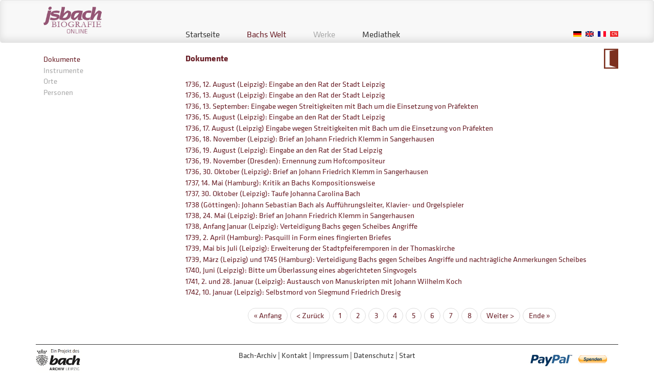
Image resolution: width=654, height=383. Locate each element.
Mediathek (381, 34)
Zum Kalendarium (610, 59)
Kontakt (295, 355)
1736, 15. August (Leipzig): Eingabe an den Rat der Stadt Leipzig (285, 116)
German (577, 34)
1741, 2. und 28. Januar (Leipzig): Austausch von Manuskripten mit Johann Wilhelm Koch (323, 281)
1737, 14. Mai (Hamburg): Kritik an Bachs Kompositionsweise (280, 182)
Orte (50, 81)
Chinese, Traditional (614, 34)
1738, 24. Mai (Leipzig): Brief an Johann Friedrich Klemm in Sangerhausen (299, 215)
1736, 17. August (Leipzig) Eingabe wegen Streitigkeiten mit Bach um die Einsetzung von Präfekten (339, 128)
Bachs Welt (266, 34)
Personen (58, 92)
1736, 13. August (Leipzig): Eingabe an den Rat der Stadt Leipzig (285, 94)
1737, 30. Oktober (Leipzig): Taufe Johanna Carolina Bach (272, 193)
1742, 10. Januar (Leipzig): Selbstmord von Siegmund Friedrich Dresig (293, 291)
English (590, 34)
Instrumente (63, 70)
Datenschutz (374, 355)
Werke (324, 34)
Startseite (202, 34)
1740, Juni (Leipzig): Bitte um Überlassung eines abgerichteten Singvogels (301, 270)
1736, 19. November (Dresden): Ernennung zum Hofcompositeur (285, 160)
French (602, 34)
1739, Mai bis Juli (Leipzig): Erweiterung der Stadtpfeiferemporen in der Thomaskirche (320, 248)
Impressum (330, 355)
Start (407, 355)
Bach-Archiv (257, 355)
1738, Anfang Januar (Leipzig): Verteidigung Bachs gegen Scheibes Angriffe (301, 226)
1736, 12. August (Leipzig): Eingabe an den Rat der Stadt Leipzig (285, 84)
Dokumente (61, 59)
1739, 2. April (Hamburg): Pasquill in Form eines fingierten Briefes (288, 237)
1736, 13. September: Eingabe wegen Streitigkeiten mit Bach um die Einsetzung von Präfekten (331, 106)
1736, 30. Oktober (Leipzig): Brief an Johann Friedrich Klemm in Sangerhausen (306, 171)
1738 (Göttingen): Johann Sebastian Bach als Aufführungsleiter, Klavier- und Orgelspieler (324, 204)
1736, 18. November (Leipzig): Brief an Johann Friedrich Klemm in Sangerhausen (309, 138)
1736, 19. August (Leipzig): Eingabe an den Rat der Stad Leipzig (283, 150)
